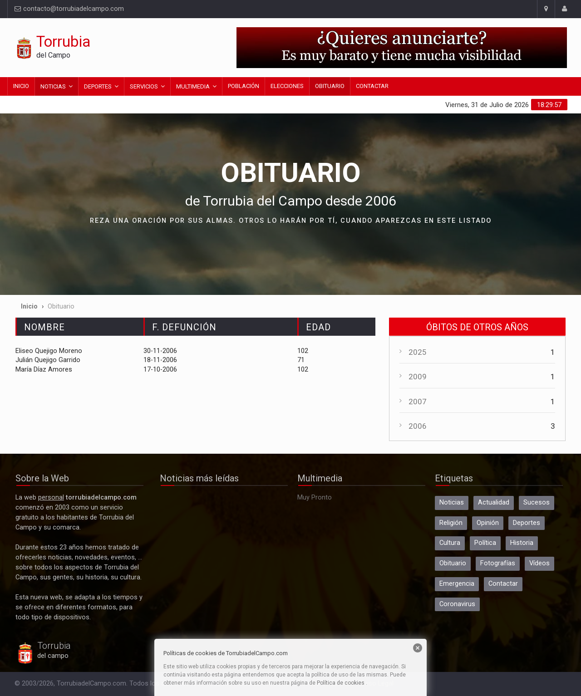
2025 (418, 352)
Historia (521, 543)
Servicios (144, 86)
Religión (451, 523)
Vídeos (539, 563)
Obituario (330, 86)
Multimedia (193, 86)
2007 (418, 401)
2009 (418, 376)
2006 (418, 426)
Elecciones (287, 86)
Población (243, 86)
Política (485, 543)
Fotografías (497, 563)
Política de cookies (340, 683)
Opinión (488, 523)
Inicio (21, 86)
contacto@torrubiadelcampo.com (69, 9)
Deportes (98, 86)
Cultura (449, 543)
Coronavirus (457, 604)
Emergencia (456, 584)
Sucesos (536, 502)
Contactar (372, 86)
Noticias (53, 86)
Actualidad (493, 502)
